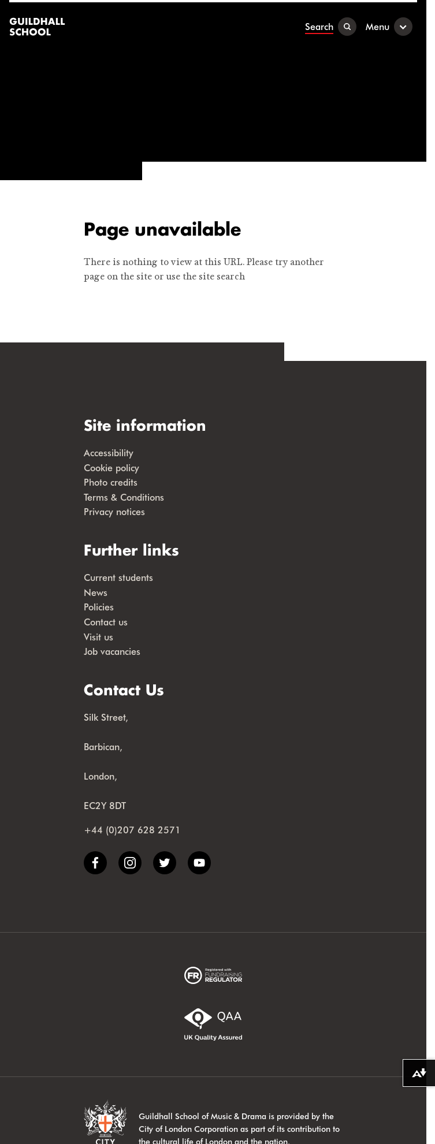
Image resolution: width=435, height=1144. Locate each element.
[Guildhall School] (38, 26)
